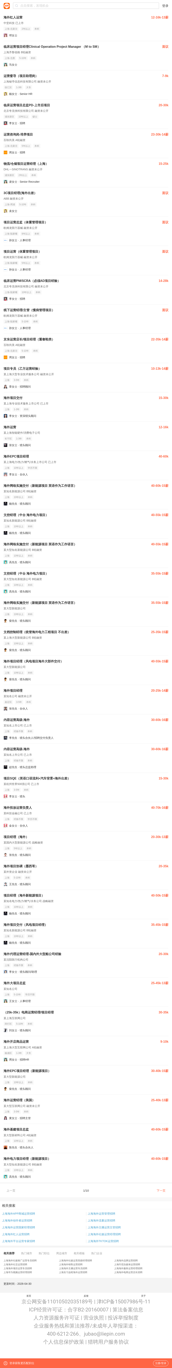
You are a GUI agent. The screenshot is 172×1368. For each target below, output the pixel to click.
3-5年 (17, 380)
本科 (36, 29)
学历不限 (32, 468)
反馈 (86, 1296)
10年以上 (23, 116)
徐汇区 (8, 87)
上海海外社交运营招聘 (15, 1264)
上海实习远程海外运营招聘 (73, 1272)
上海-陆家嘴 (11, 233)
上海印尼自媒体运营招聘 (127, 1264)
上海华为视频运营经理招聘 (18, 1272)
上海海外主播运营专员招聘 (73, 1268)
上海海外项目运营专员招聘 (18, 1268)
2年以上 (26, 29)
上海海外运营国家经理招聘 (18, 1227)
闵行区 (8, 1023)
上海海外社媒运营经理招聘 (104, 1234)
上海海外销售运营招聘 (71, 1264)
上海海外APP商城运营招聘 (18, 1213)
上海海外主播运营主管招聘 (104, 1227)
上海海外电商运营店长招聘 (128, 1272)
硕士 (35, 116)
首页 (28, 1296)
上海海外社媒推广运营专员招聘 (20, 1260)
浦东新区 (9, 116)
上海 (7, 380)
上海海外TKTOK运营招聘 (103, 1241)
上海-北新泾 (11, 29)
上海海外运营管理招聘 (101, 1213)
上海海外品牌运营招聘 (126, 1260)
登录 (165, 5)
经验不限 (18, 731)
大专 (28, 87)
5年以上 (26, 146)
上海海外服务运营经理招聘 (128, 1268)
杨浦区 (8, 1053)
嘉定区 (8, 702)
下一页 (161, 1190)
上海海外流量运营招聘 (101, 1220)
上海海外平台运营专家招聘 (18, 1241)
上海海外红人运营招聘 (16, 1234)
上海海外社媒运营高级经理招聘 (75, 1260)
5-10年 (22, 58)
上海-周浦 (10, 204)
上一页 (11, 1190)
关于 (143, 1296)
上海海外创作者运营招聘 (17, 1220)
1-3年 (19, 87)
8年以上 (26, 233)
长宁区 (8, 438)
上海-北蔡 (10, 58)
